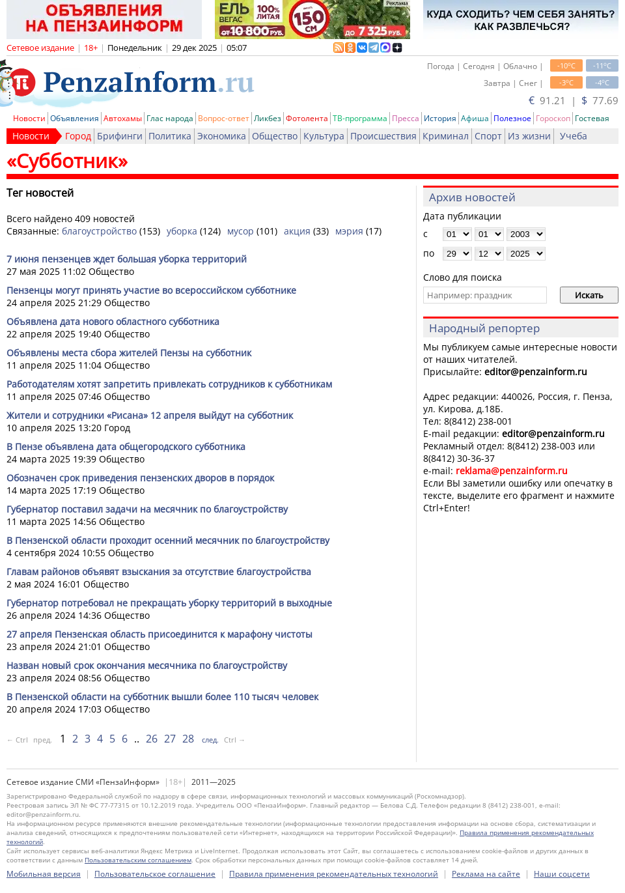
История (440, 118)
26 (152, 738)
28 (188, 738)
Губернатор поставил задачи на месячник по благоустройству (147, 509)
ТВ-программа (360, 118)
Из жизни (529, 136)
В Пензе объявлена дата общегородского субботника (126, 446)
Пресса (405, 118)
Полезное (512, 118)
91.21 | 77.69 (573, 100)
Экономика (221, 136)
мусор (240, 231)
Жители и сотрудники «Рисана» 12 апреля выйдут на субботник (150, 415)
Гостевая (592, 118)
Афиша (475, 118)
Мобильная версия (44, 873)
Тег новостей (40, 193)
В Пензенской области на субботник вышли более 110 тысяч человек (162, 696)
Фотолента (307, 118)
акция (297, 231)
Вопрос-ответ (223, 118)
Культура (323, 136)
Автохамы (123, 118)
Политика (169, 136)
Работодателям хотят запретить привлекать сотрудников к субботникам (169, 384)
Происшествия (383, 136)
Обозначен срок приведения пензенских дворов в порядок (140, 478)
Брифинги (120, 136)
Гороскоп (553, 118)
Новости (29, 118)
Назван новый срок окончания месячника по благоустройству (147, 665)
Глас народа (169, 118)
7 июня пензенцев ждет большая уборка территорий (127, 259)
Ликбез (267, 118)
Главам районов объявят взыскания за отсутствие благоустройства (159, 571)
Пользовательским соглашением (138, 859)
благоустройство (99, 231)
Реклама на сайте (486, 873)
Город (78, 136)
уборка (182, 231)
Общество (275, 136)
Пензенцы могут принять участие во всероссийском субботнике (151, 290)
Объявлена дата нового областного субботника (113, 321)
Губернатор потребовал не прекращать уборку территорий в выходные (169, 603)
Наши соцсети (562, 873)
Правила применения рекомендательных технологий (333, 873)
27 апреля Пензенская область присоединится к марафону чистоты (159, 634)
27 (170, 738)
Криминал (446, 136)
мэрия (349, 231)
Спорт (488, 136)
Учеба (573, 136)
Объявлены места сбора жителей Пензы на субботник (129, 353)
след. (210, 739)
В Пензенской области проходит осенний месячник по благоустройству (168, 540)
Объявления (74, 118)
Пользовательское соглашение (154, 873)
